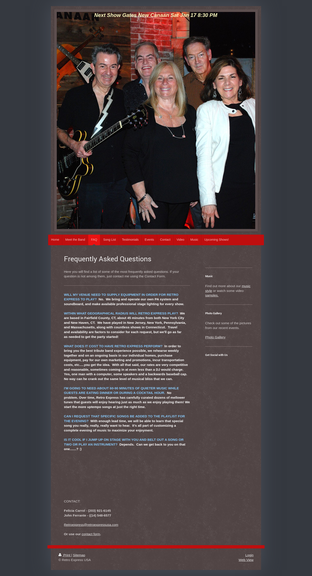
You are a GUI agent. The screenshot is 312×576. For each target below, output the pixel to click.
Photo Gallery (215, 337)
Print (64, 555)
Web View (246, 560)
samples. (212, 295)
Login (249, 555)
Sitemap (79, 555)
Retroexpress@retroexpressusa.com (91, 525)
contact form (91, 534)
